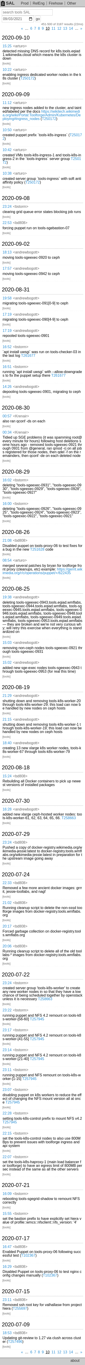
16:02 (7, 480)
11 (53, 28)
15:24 (7, 776)
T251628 (37, 549)
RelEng (38, 3)
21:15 (7, 719)
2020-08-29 (16, 472)
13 (65, 28)
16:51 (7, 367)
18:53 (7, 1333)
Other (71, 3)
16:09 (7, 1194)
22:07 (7, 1157)
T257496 (15, 1342)
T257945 (37, 1019)
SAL (8, 3)
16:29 (7, 1267)
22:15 (7, 1133)
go (38, 19)
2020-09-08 (16, 198)
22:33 (7, 883)
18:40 (7, 743)
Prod (25, 3)
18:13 (7, 252)
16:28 (7, 809)
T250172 (27, 78)
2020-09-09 (16, 94)
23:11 (7, 1070)
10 (48, 28)
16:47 (7, 1247)
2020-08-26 (16, 532)
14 (71, 28)
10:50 (7, 130)
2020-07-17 (16, 1238)
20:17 (7, 926)
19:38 (7, 597)
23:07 (7, 1090)
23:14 (7, 1050)
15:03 (7, 643)
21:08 (7, 540)
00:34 (7, 432)
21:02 (7, 903)
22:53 (7, 223)
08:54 (7, 560)
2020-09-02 (16, 244)
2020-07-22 (16, 974)
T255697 (20, 1308)
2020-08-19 (16, 687)
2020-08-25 (16, 589)
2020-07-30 (16, 801)
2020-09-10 (16, 38)
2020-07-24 (16, 874)
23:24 (7, 206)
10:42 (7, 150)
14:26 (7, 387)
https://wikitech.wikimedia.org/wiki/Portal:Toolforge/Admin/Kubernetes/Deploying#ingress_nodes (41, 115)
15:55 (7, 1214)
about (75, 1360)
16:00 (7, 504)
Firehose (56, 3)
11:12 (7, 103)
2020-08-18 (16, 767)
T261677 (28, 355)
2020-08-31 (16, 289)
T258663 (68, 818)
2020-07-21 (16, 1185)
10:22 (7, 70)
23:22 (7, 1010)
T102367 (28, 1255)
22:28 (7, 1113)
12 (59, 28)
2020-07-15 (16, 1291)
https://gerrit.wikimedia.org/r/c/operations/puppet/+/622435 (42, 571)
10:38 (7, 173)
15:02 (7, 662)
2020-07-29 (16, 834)
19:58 (7, 298)
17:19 (7, 314)
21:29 (7, 696)
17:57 (7, 268)
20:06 (7, 946)
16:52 (7, 347)
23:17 (7, 1030)
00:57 (7, 416)
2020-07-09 (16, 1324)
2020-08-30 (16, 408)
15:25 (7, 46)
